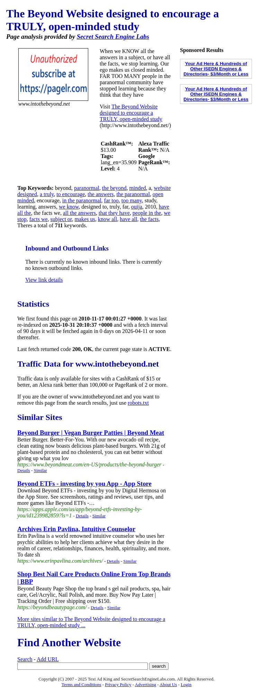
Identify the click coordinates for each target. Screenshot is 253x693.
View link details (44, 280)
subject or (61, 219)
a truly (47, 194)
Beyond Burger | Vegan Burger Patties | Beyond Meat (90, 432)
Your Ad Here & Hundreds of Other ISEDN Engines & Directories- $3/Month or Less (215, 69)
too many (131, 200)
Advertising (145, 684)
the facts (149, 219)
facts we (38, 219)
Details (23, 470)
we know (69, 207)
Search (25, 659)
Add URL (48, 659)
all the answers (79, 213)
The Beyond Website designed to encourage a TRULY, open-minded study (131, 113)
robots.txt (138, 403)
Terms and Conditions (81, 684)
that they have (114, 213)
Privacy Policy (118, 684)
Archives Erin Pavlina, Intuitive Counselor (76, 529)
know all (107, 219)
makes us (85, 219)
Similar (40, 470)
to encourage (70, 194)
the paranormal (133, 194)
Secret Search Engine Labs (113, 36)
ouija (136, 207)
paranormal (86, 188)
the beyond (114, 188)
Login (186, 684)
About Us (168, 684)
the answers (101, 194)
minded (137, 188)
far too (111, 200)
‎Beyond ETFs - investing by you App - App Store (84, 483)
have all (128, 219)
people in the (147, 213)
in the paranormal (81, 200)
